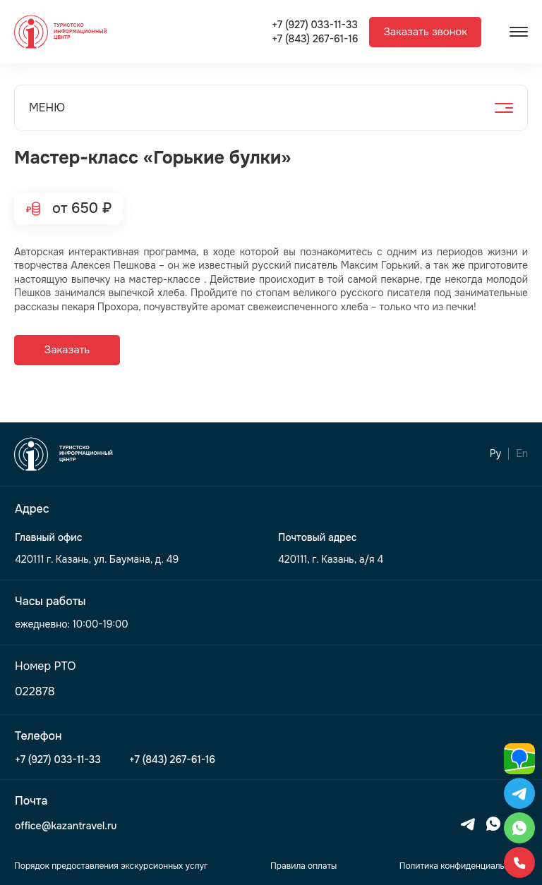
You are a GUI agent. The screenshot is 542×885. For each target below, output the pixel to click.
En (522, 454)
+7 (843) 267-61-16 (315, 39)
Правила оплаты (303, 866)
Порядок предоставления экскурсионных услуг (110, 866)
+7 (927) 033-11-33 (315, 25)
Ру (495, 454)
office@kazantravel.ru (65, 826)
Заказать (67, 350)
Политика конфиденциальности (463, 866)
